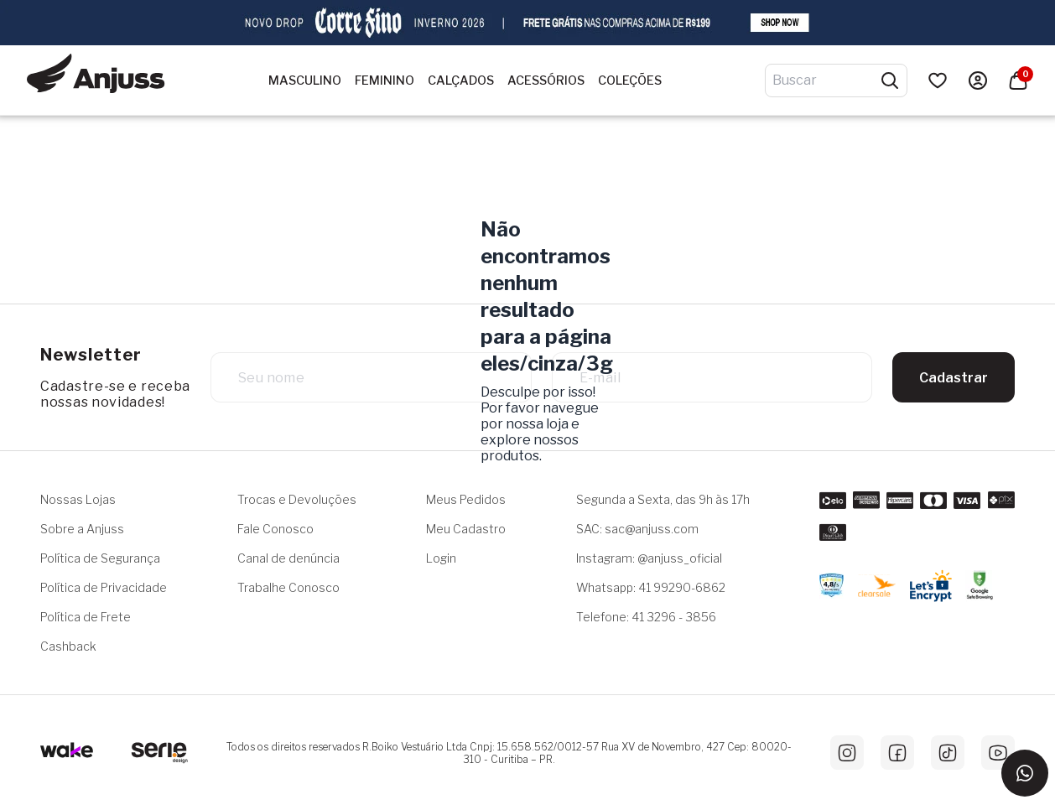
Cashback (68, 646)
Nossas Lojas (78, 499)
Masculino (304, 80)
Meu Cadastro (466, 529)
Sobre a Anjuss (82, 529)
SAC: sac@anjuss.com (637, 529)
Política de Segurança (100, 558)
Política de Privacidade (103, 587)
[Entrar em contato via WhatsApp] (1024, 773)
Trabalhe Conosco (288, 587)
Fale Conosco (275, 529)
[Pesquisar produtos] (890, 80)
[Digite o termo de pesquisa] (826, 80)
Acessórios (546, 80)
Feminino (384, 80)
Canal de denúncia (288, 558)
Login (441, 558)
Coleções (630, 80)
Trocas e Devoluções (296, 499)
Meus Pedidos (466, 499)
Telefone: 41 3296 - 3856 (646, 617)
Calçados (461, 80)
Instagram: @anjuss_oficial (649, 558)
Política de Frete (85, 617)
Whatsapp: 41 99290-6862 (650, 587)
